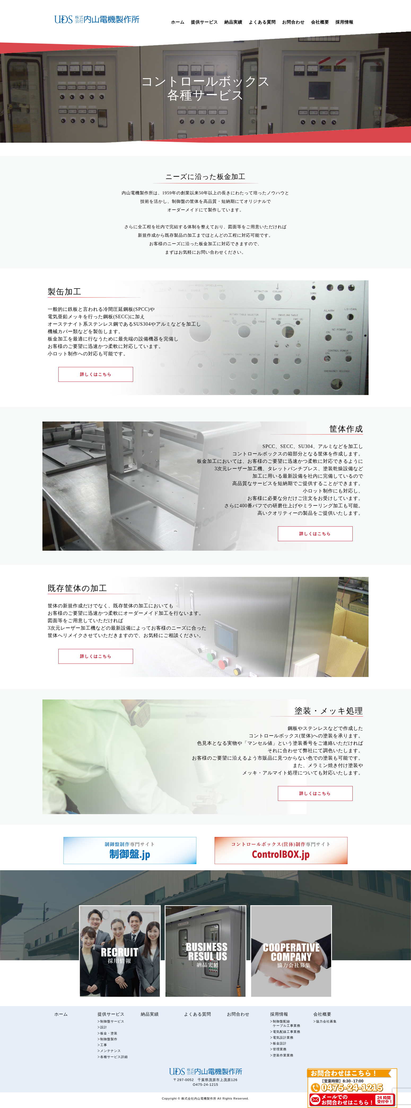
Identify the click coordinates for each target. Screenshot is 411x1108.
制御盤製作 (109, 1045)
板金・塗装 (109, 1039)
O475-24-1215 (205, 1091)
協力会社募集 (327, 1027)
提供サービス (204, 22)
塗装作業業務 (284, 1062)
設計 (104, 1033)
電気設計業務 (284, 1044)
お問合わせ (293, 22)
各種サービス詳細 (115, 1063)
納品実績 (233, 22)
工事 (104, 1051)
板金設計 (280, 1050)
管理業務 (280, 1056)
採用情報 (344, 22)
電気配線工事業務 (288, 1037)
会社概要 (320, 22)
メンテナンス (111, 1057)
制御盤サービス (113, 1027)
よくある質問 (262, 22)
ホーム (178, 22)
